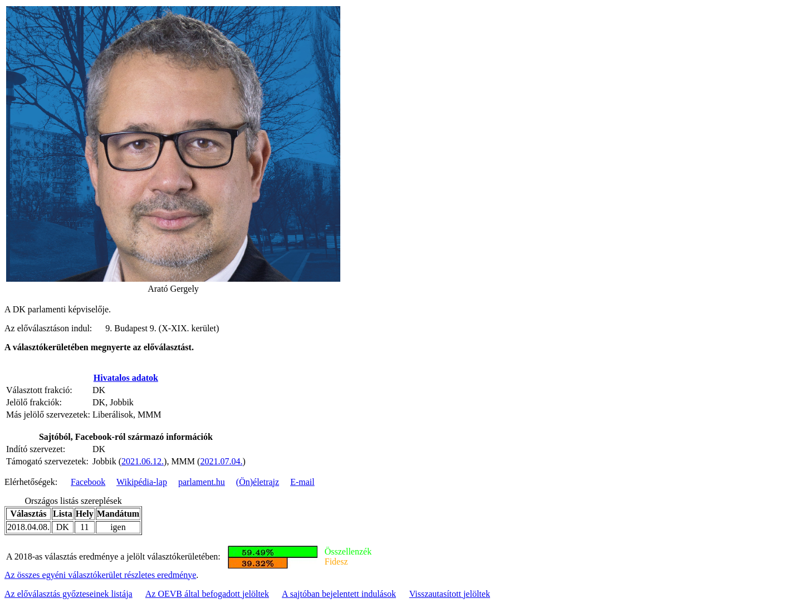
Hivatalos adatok (126, 378)
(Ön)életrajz (257, 482)
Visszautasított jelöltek (449, 594)
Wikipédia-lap (141, 482)
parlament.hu (201, 482)
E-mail (302, 482)
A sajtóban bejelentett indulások (339, 594)
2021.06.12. (142, 461)
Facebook (88, 482)
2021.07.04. (221, 461)
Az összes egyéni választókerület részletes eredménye (100, 575)
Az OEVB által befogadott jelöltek (207, 594)
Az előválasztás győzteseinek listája (68, 594)
